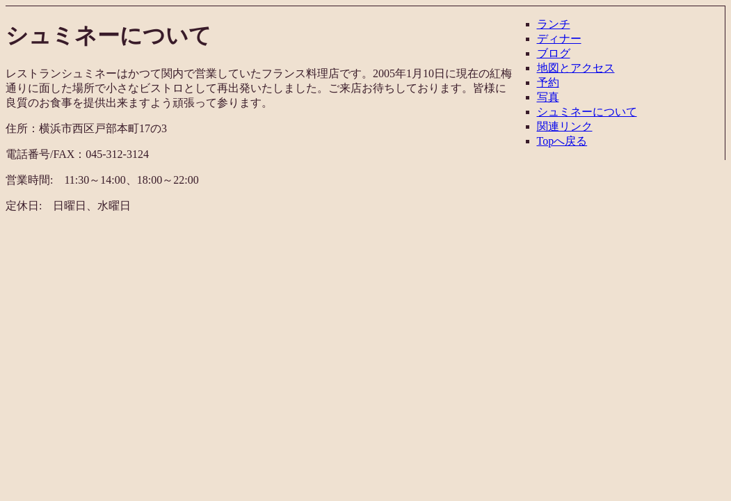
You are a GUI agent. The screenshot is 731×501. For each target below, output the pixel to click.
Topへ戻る (562, 141)
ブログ (553, 53)
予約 (548, 82)
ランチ (553, 24)
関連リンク (565, 126)
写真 (548, 97)
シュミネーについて (587, 112)
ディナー (559, 39)
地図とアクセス (576, 68)
